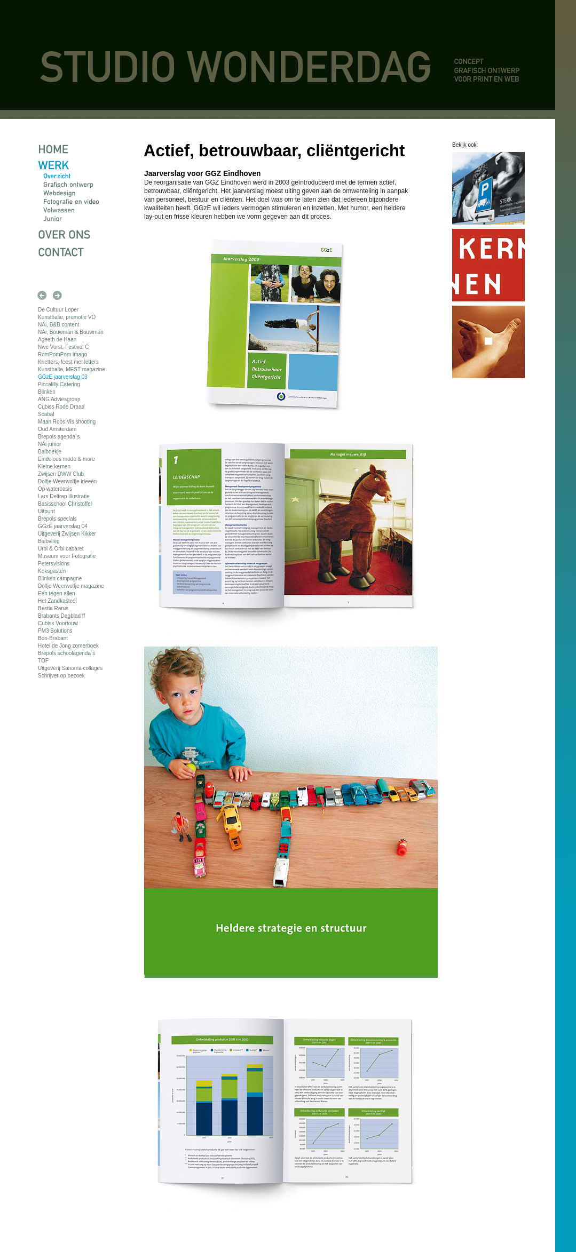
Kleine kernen (54, 466)
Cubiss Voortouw (58, 623)
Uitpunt (46, 511)
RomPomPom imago (62, 354)
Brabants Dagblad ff (61, 616)
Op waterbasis (55, 489)
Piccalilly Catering (59, 384)
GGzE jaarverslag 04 (63, 526)
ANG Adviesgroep (59, 399)
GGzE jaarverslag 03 (63, 377)
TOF (43, 661)
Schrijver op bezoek (61, 676)
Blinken (47, 392)
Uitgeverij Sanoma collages (70, 668)
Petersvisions (53, 564)
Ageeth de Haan (57, 339)
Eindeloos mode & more (66, 459)
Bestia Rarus (53, 608)
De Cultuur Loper (58, 310)
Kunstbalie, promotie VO (67, 317)
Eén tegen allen (56, 593)
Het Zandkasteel (57, 601)
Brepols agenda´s (59, 437)
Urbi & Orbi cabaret (61, 549)
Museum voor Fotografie (67, 556)
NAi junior (49, 444)
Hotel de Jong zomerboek (68, 646)
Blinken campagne (60, 578)
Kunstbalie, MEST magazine (71, 369)
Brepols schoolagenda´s (66, 653)
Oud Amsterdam (57, 429)
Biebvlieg (49, 541)
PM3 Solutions (55, 631)
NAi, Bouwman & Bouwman (71, 332)
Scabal (46, 414)
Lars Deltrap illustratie (64, 496)
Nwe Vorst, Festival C (63, 347)
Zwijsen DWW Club (61, 474)
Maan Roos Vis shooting (67, 422)
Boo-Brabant (53, 638)
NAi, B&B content (58, 325)
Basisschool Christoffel (65, 504)
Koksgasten (52, 571)
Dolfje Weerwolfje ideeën (67, 481)
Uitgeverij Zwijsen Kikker (67, 534)
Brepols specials (57, 519)
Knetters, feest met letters (68, 362)
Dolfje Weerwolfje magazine (71, 586)
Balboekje (49, 451)
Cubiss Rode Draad (61, 407)
